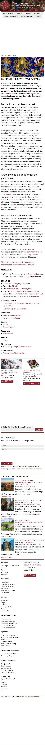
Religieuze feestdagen (12, 318)
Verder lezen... (6, 497)
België (3, 603)
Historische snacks (27, 16)
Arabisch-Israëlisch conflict (14, 353)
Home (5, 13)
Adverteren (4, 687)
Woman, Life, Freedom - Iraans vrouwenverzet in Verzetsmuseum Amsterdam (28, 502)
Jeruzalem (5, 93)
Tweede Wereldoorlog (8, 644)
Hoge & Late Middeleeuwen (10, 637)
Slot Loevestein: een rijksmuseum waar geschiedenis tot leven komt (29, 482)
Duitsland (4, 605)
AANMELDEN (7, 381)
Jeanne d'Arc (5, 588)
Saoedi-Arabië (8, 327)
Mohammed (33, 91)
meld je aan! (29, 575)
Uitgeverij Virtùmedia (8, 672)
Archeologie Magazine (8, 656)
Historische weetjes (7, 625)
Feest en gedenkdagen (12, 315)
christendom (6, 194)
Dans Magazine (6, 666)
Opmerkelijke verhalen (8, 627)
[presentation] (17, 455)
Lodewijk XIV (5, 592)
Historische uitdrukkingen (9, 623)
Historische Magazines (10, 650)
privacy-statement (36, 469)
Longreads (4, 572)
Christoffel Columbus (8, 584)
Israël (5, 324)
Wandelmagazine (6, 668)
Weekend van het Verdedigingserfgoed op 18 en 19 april (29, 522)
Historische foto (6, 619)
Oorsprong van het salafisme (15, 309)
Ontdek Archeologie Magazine (31, 371)
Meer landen (5, 611)
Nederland (4, 600)
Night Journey (33, 291)
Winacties (4, 574)
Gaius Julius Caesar (7, 586)
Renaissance (5, 639)
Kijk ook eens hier (8, 660)
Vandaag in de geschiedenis (10, 566)
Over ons (4, 685)
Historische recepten (8, 621)
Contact (3, 683)
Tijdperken (37, 13)
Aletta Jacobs (5, 582)
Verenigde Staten (6, 607)
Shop (38, 16)
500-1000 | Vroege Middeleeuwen (17, 346)
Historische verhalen (11, 16)
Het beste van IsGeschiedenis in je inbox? (9, 372)
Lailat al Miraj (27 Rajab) (17, 289)
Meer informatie (31, 384)
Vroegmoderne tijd (7, 641)
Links (2, 691)
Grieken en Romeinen (8, 635)
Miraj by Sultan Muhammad (32, 274)
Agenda (3, 570)
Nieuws (3, 568)
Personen (28, 13)
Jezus (22, 123)
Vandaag (11, 13)
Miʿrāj (14, 286)
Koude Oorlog (5, 646)
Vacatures (4, 689)
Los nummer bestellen (8, 654)
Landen (19, 13)
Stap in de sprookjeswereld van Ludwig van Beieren (29, 541)
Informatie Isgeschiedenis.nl (8, 678)
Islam (5, 340)
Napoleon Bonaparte (8, 590)
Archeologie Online (7, 670)
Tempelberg (24, 115)
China (3, 609)
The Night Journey (19, 283)
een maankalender (34, 252)
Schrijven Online (6, 664)
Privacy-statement (32, 697)
